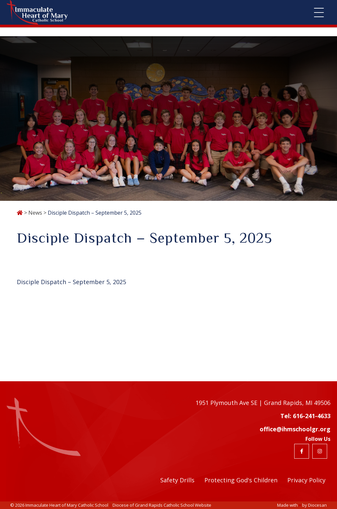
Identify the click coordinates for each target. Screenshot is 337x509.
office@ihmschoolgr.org (295, 429)
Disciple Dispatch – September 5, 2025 (71, 282)
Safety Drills (177, 480)
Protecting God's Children (240, 480)
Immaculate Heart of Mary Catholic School (66, 505)
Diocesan (317, 505)
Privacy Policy (306, 480)
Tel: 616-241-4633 (305, 416)
